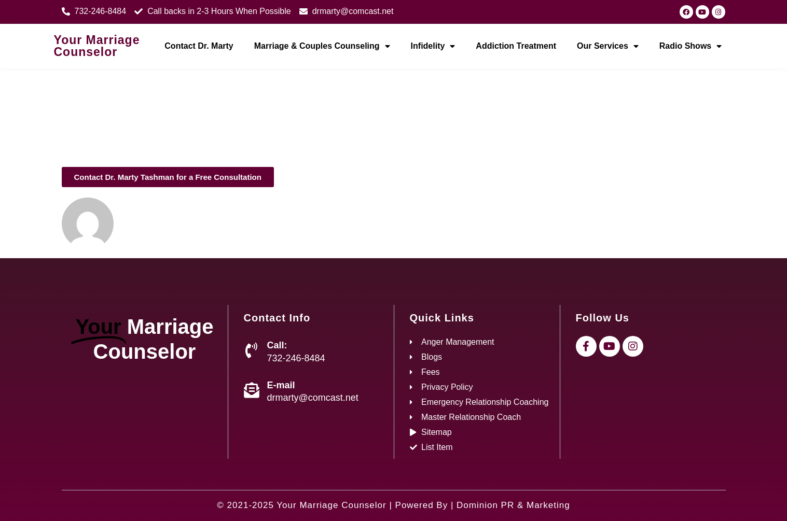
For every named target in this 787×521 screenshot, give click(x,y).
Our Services (608, 46)
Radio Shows (690, 46)
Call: (277, 345)
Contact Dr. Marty (198, 45)
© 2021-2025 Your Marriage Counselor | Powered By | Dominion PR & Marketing (393, 505)
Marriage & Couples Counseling (322, 46)
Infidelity (433, 46)
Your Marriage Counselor (97, 46)
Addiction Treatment (516, 45)
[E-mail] (251, 390)
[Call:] (251, 350)
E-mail (281, 385)
